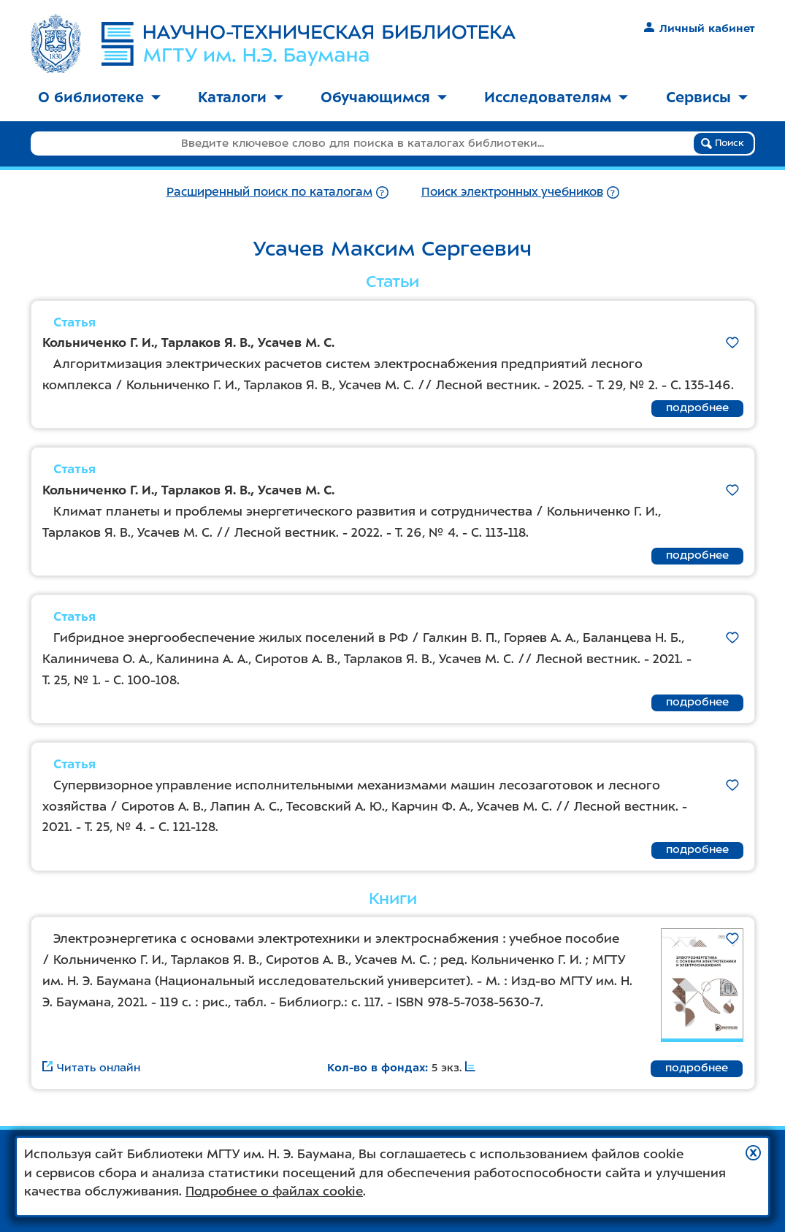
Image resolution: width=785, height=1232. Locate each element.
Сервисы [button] (707, 97)
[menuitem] (99, 98)
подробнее (697, 407)
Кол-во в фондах (376, 1068)
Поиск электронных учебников (512, 191)
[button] (753, 1152)
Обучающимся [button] (384, 97)
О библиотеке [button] (99, 97)
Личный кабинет (699, 28)
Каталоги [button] (240, 97)
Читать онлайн (91, 1068)
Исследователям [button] (556, 97)
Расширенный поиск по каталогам (269, 191)
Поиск (722, 143)
